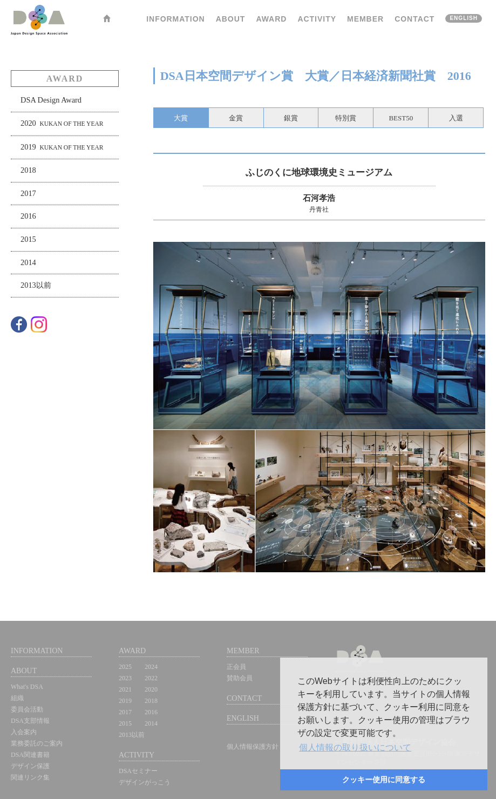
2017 (28, 193)
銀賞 (291, 118)
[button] (355, 748)
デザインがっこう (145, 782)
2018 (28, 170)
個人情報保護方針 (252, 746)
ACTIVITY (316, 19)
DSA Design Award (51, 100)
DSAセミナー (138, 771)
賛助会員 (240, 678)
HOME (106, 20)
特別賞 (345, 118)
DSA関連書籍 (30, 755)
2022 (151, 678)
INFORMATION (175, 19)
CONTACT (414, 19)
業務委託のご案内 (37, 743)
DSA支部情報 (30, 720)
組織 (17, 698)
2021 (125, 689)
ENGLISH (464, 18)
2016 (28, 216)
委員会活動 (27, 709)
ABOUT (231, 19)
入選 (456, 118)
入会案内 (24, 732)
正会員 (236, 667)
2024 (151, 667)
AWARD (271, 19)
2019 (62, 147)
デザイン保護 (30, 766)
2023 (125, 678)
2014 (28, 262)
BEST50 (401, 118)
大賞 (181, 118)
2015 (28, 239)
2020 (62, 123)
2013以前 (36, 285)
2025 (125, 667)
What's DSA (27, 686)
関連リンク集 (30, 777)
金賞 (236, 118)
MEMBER (365, 19)
